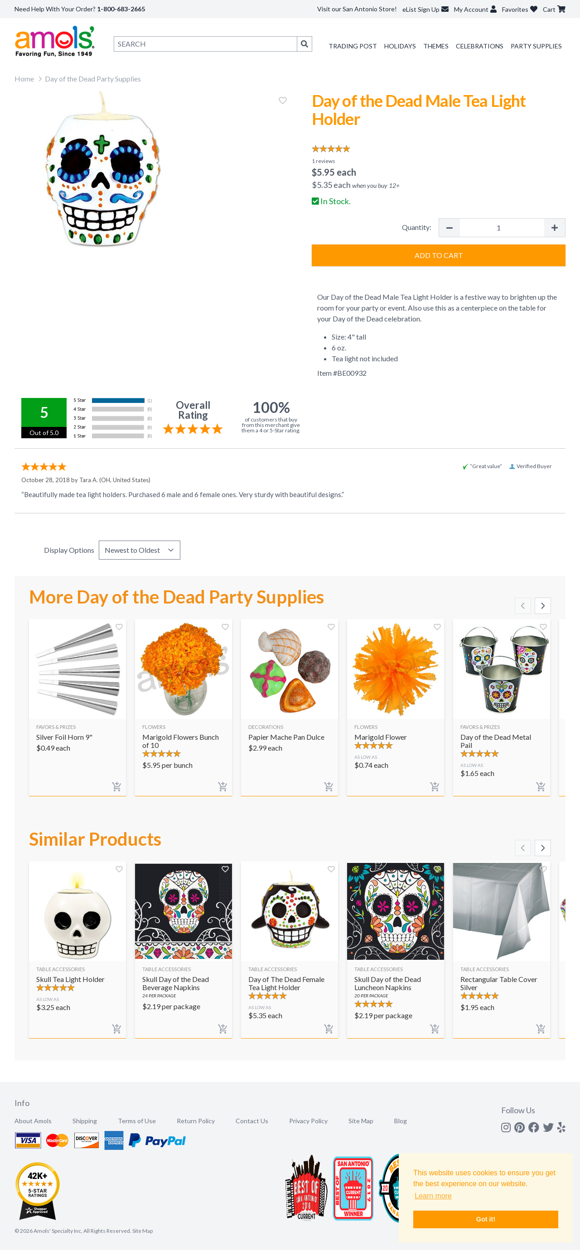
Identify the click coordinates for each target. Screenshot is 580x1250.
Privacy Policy (308, 1121)
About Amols (33, 1121)
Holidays (400, 46)
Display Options (69, 550)
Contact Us (252, 1121)
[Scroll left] (523, 606)
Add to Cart (439, 255)
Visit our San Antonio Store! (357, 9)
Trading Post (353, 46)
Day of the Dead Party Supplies (93, 78)
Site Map (360, 1121)
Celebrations (479, 46)
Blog (400, 1121)
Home (24, 78)
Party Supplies (536, 46)
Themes (436, 46)
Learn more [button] (433, 1196)
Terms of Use (137, 1121)
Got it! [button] (485, 1219)
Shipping (84, 1121)
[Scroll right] (543, 606)
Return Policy (196, 1121)
